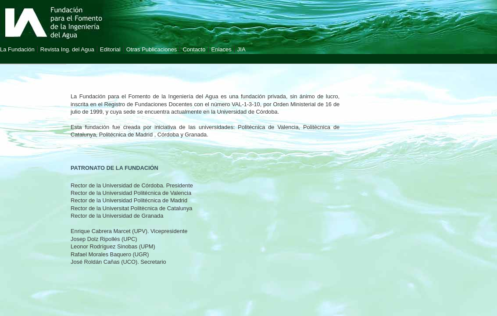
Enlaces (221, 49)
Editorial (110, 49)
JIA (241, 49)
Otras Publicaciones (151, 49)
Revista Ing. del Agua (67, 49)
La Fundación (17, 49)
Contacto (193, 49)
